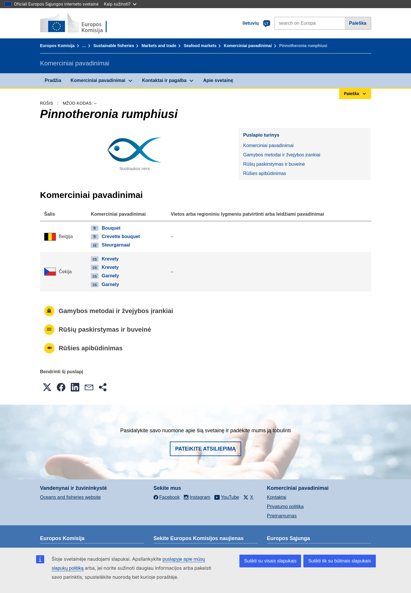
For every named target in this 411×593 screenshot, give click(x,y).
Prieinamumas (282, 515)
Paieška (357, 23)
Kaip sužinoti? (120, 3)
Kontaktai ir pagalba (164, 80)
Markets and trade (158, 45)
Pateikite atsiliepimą (205, 449)
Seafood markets (200, 45)
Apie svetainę (218, 80)
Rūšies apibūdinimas (264, 173)
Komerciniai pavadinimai (248, 45)
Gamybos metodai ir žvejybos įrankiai (281, 154)
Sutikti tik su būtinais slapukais (339, 560)
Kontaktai (277, 497)
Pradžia (53, 80)
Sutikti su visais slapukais (270, 560)
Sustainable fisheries (113, 45)
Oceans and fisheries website (70, 497)
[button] (47, 387)
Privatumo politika (285, 506)
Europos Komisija (57, 45)
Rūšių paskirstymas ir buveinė (274, 164)
